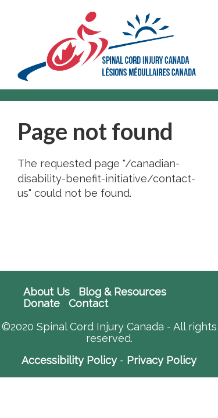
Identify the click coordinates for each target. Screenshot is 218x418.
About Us (46, 292)
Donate (41, 303)
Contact (88, 303)
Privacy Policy (161, 360)
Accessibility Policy (69, 360)
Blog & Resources (122, 292)
